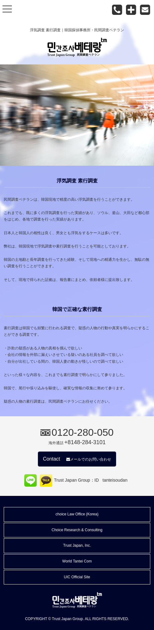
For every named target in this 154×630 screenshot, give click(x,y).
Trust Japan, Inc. (77, 545)
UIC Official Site (77, 577)
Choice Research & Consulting (77, 530)
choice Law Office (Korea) (77, 514)
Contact (77, 459)
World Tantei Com (77, 561)
